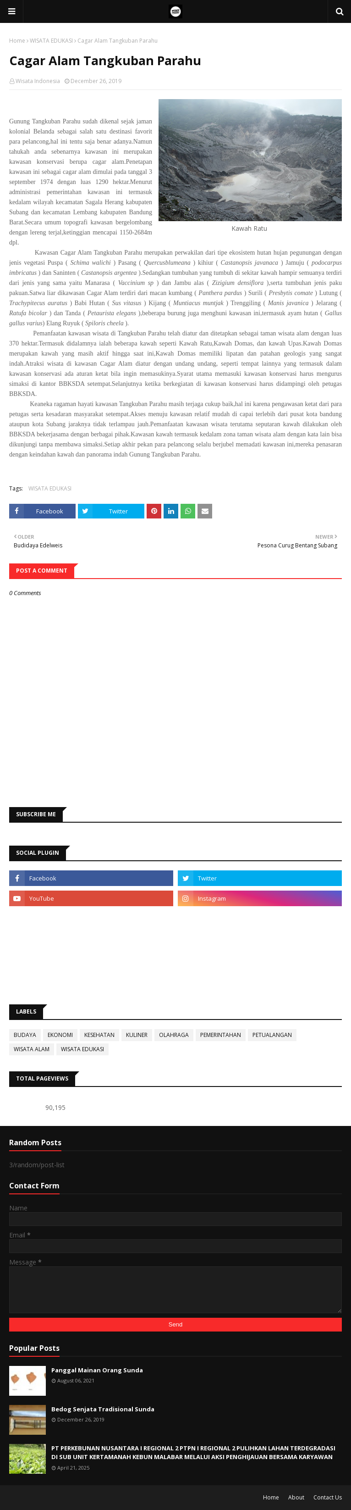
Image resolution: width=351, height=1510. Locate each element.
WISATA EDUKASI (51, 41)
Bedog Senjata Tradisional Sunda (102, 1409)
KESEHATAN (99, 1035)
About (296, 1497)
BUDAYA (25, 1035)
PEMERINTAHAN (220, 1035)
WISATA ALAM (31, 1049)
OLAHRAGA (174, 1035)
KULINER (137, 1035)
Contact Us (327, 1497)
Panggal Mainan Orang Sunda (97, 1370)
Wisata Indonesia (38, 81)
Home (17, 41)
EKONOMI (60, 1035)
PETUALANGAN (272, 1035)
